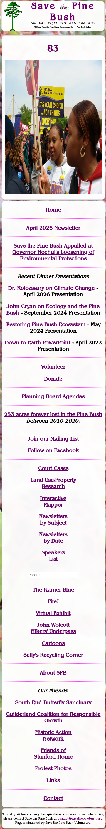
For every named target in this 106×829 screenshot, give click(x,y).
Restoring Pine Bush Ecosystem (45, 324)
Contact (53, 798)
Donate (53, 379)
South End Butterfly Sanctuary (53, 702)
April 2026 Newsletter (53, 228)
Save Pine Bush (63, 11)
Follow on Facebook (53, 450)
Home (53, 210)
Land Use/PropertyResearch (53, 483)
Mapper (53, 505)
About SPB (53, 673)
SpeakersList (53, 555)
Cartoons (53, 643)
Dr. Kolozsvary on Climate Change (52, 288)
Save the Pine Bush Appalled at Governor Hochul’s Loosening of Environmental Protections (53, 252)
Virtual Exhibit (53, 613)
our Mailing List (58, 439)
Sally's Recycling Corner (53, 655)
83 (53, 48)
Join (33, 439)
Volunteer (53, 367)
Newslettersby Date (53, 537)
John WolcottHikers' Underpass (53, 628)
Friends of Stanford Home (53, 753)
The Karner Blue (53, 590)
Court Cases (53, 468)
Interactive (53, 498)
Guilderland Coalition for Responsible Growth (53, 717)
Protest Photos (53, 768)
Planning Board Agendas (53, 396)
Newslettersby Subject (53, 519)
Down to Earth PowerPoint (37, 342)
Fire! (53, 601)
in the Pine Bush (70, 414)
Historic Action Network (53, 735)
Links (53, 780)
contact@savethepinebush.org (80, 818)
